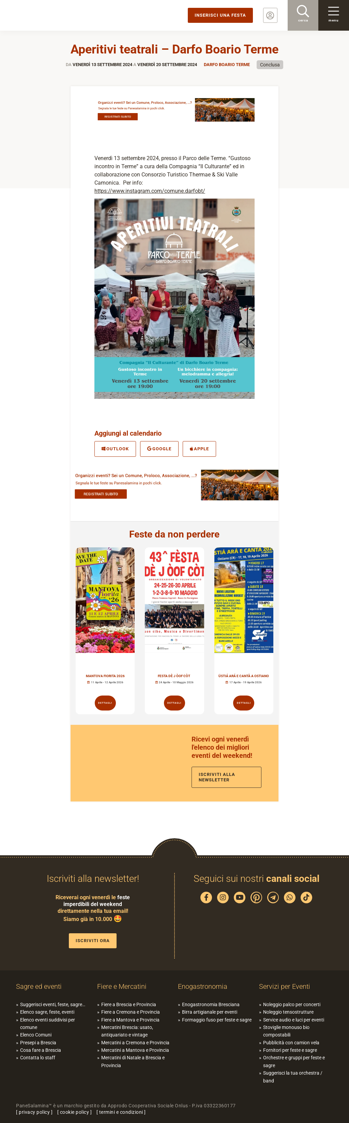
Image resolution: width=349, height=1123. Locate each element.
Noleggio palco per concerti (291, 1004)
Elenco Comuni (35, 1035)
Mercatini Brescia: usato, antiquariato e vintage (127, 1031)
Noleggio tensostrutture (288, 1012)
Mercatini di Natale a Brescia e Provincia (133, 1061)
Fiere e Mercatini (122, 986)
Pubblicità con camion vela (291, 1042)
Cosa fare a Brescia (40, 1050)
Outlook (115, 448)
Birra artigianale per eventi (209, 1012)
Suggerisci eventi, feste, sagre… (52, 1004)
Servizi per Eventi (284, 986)
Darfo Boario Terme (227, 64)
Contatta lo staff (37, 1057)
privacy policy (34, 1112)
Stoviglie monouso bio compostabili (286, 1031)
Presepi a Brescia (38, 1042)
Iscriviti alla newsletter (217, 777)
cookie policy (74, 1112)
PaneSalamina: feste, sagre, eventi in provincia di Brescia (52, 15)
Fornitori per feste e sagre (290, 1050)
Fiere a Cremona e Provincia (130, 1012)
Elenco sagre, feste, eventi (47, 1012)
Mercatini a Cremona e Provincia (135, 1042)
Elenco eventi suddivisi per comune (47, 1023)
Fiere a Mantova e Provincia (130, 1020)
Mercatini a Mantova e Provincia (135, 1050)
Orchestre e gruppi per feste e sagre (294, 1061)
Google (159, 448)
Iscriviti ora (93, 940)
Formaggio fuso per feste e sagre (217, 1020)
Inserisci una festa (220, 15)
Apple (199, 448)
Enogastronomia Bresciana (211, 1004)
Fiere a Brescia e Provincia (128, 1004)
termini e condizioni (121, 1112)
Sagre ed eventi (39, 986)
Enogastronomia (202, 986)
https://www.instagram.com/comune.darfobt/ (149, 191)
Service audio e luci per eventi (293, 1020)
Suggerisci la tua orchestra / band (292, 1076)
